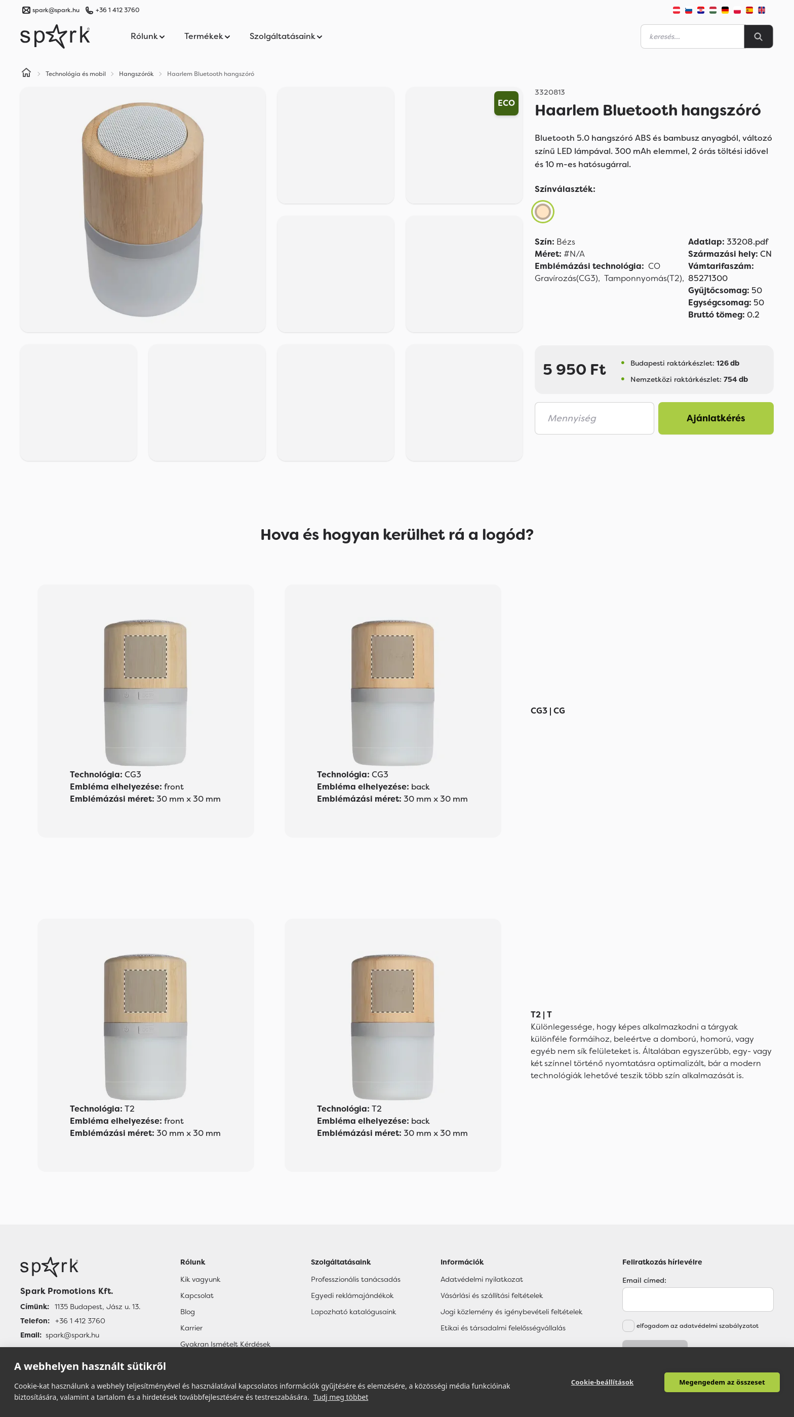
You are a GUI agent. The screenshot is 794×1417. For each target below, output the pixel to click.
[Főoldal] (80, 1267)
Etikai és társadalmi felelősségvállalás (503, 1327)
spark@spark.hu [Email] (72, 1335)
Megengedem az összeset (722, 1382)
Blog (187, 1311)
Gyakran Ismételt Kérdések (225, 1344)
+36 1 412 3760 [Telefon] (80, 1320)
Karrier (191, 1327)
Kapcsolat (197, 1295)
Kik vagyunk (200, 1279)
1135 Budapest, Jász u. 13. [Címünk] (97, 1306)
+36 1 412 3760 (117, 10)
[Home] (26, 74)
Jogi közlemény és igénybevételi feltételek (511, 1311)
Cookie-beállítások (602, 1382)
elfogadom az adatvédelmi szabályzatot (698, 1326)
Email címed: (644, 1280)
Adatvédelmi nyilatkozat (482, 1279)
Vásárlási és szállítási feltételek (492, 1295)
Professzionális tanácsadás (356, 1279)
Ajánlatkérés (716, 418)
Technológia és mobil (76, 74)
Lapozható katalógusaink (353, 1311)
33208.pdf (728, 242)
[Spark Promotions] (55, 36)
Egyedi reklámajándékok (352, 1295)
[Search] (758, 36)
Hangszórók (136, 74)
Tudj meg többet (341, 1397)
